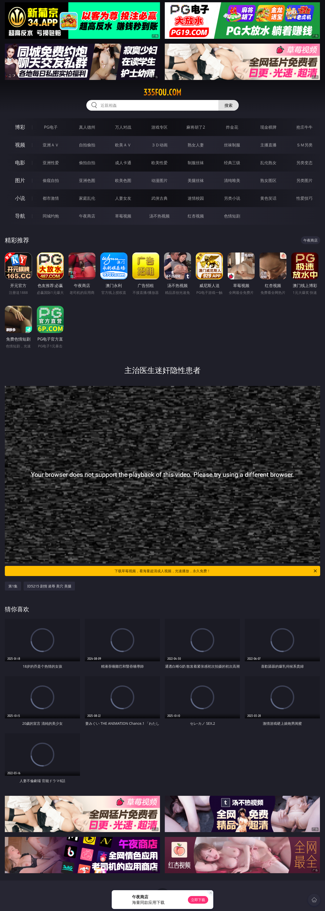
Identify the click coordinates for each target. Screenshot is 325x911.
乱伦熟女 (268, 162)
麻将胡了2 (195, 127)
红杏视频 (196, 216)
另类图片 (304, 180)
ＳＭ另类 (304, 145)
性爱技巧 (304, 198)
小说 (20, 198)
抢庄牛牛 (304, 127)
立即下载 (198, 899)
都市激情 (51, 198)
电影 (20, 162)
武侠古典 (159, 198)
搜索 (228, 105)
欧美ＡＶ (123, 145)
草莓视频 (123, 216)
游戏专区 (159, 127)
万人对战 (123, 127)
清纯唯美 (232, 180)
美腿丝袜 (196, 180)
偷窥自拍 (51, 180)
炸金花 (232, 127)
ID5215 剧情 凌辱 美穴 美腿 (49, 586)
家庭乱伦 (87, 198)
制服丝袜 (196, 162)
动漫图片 (159, 180)
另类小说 (232, 198)
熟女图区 (268, 180)
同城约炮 (51, 216)
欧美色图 (123, 180)
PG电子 (50, 127)
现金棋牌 (268, 127)
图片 (20, 180)
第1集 (13, 586)
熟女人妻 (196, 145)
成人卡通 (123, 162)
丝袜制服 (232, 145)
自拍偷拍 (87, 145)
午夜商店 (87, 216)
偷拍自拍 (87, 162)
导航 (20, 215)
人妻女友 (123, 198)
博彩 (20, 127)
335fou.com (162, 92)
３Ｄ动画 (159, 145)
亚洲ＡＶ (51, 145)
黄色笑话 (268, 198)
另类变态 (304, 162)
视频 (20, 144)
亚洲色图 (87, 180)
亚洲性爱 (51, 162)
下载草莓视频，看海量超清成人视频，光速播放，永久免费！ (216, 571)
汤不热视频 (159, 216)
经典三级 (232, 162)
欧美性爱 (159, 162)
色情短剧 (232, 216)
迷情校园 (196, 198)
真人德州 (87, 127)
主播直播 (268, 145)
